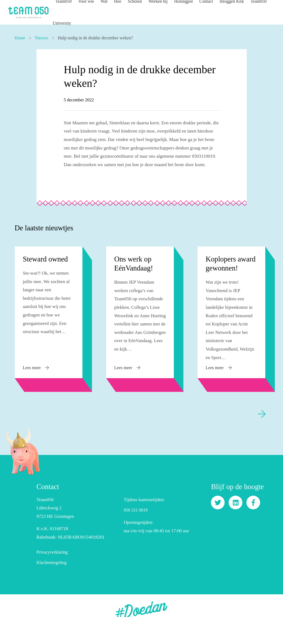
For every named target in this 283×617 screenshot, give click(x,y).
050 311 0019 (135, 502)
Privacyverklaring (52, 544)
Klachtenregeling (51, 554)
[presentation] (261, 405)
